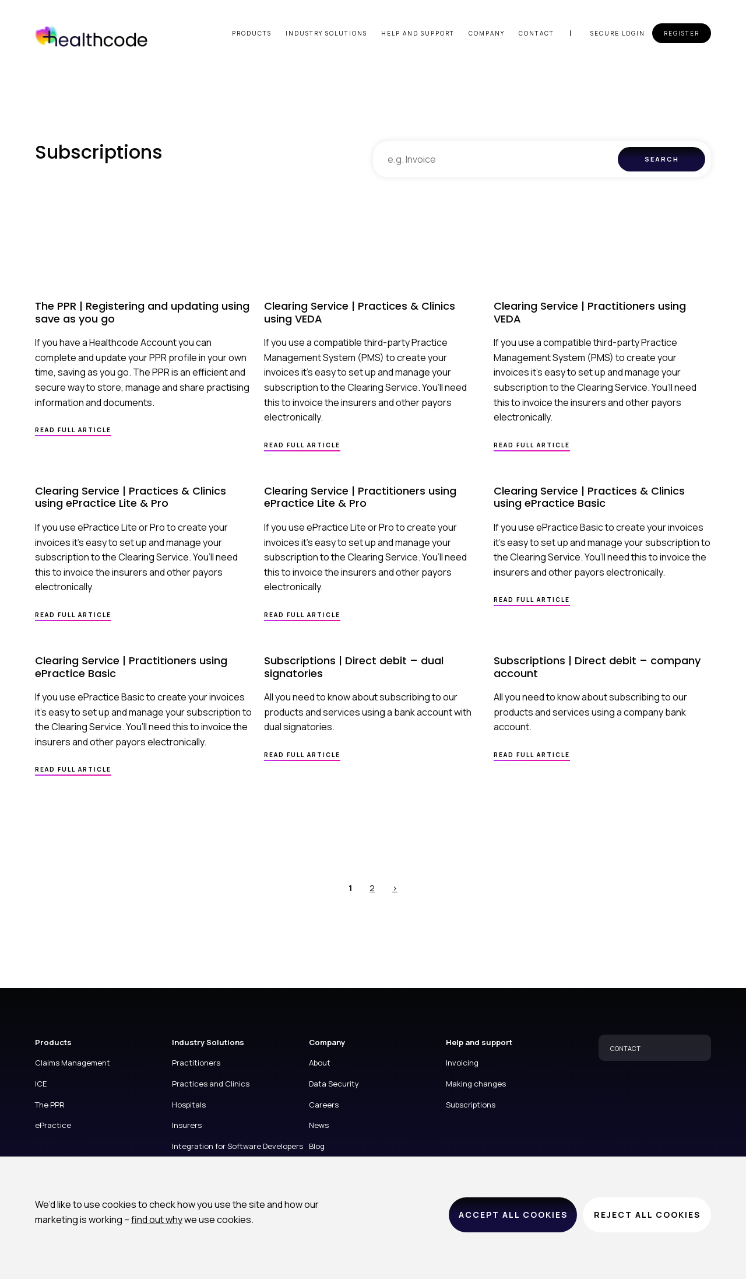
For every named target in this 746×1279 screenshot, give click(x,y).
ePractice (53, 1125)
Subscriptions (470, 1104)
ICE (41, 1083)
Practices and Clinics (210, 1083)
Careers (324, 1104)
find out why (156, 1219)
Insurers (187, 1125)
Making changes (476, 1083)
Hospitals (189, 1104)
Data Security (334, 1083)
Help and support (418, 33)
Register (681, 33)
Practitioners (196, 1062)
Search (662, 159)
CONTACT (625, 1048)
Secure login (617, 33)
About (319, 1062)
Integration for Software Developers (237, 1146)
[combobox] (495, 159)
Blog (317, 1146)
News (319, 1125)
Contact (536, 33)
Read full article (73, 429)
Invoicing (462, 1062)
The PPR (50, 1104)
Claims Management (72, 1062)
